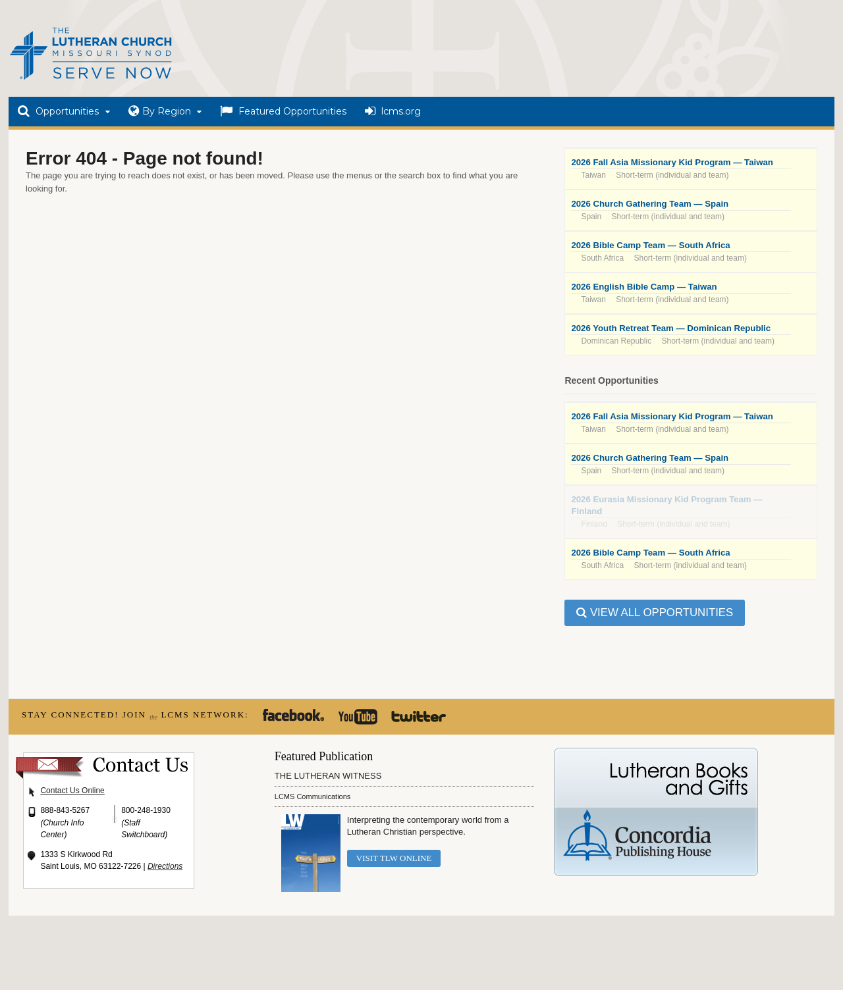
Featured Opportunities (283, 111)
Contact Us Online (72, 790)
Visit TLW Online (394, 858)
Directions (165, 866)
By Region (159, 111)
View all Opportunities (654, 612)
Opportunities (58, 111)
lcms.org (393, 111)
